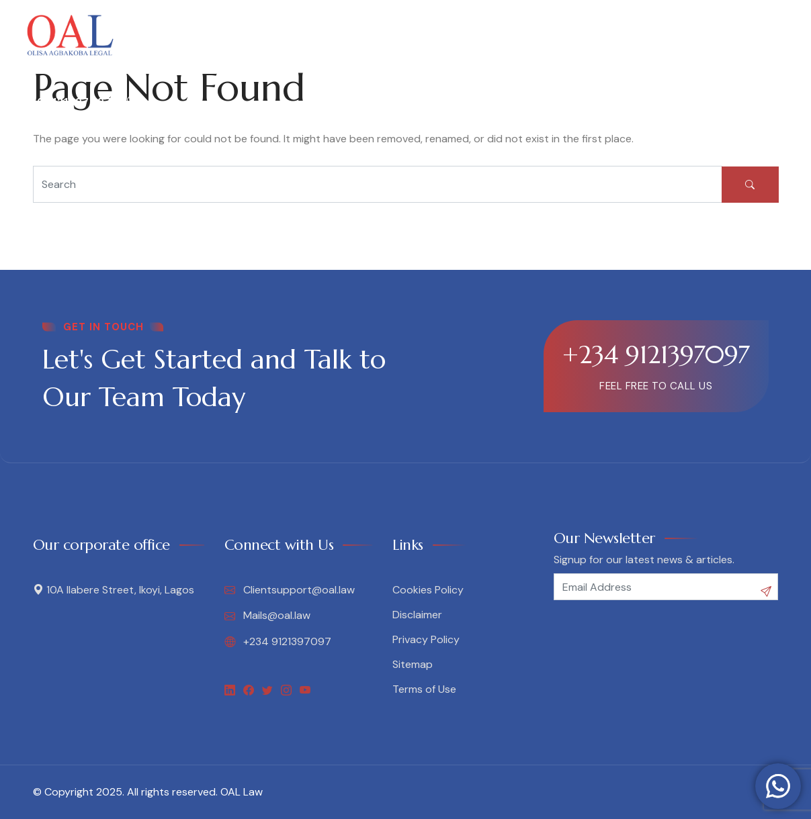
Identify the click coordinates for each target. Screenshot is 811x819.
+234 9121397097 (655, 354)
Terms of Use (424, 689)
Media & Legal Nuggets (503, 35)
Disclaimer (417, 615)
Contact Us (663, 35)
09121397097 (66, 102)
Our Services (279, 35)
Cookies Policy (428, 590)
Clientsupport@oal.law (289, 590)
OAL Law (241, 792)
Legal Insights (377, 35)
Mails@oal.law (267, 615)
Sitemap (412, 664)
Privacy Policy (426, 639)
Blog (602, 35)
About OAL (193, 35)
